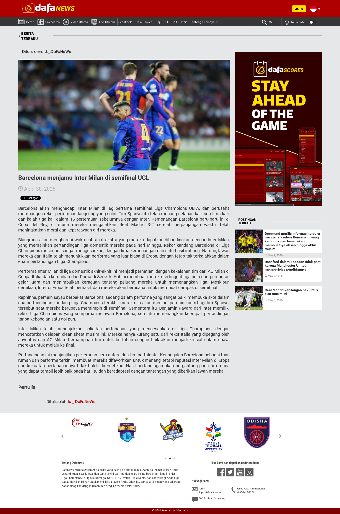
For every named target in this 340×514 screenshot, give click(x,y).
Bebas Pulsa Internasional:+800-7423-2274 (248, 490)
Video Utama (75, 21)
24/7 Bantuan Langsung (208, 499)
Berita (26, 21)
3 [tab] (174, 458)
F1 (166, 22)
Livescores (49, 21)
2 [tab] (170, 458)
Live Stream (103, 21)
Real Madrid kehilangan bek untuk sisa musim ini (291, 292)
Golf (174, 22)
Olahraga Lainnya (203, 22)
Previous (59, 436)
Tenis (183, 22)
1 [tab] (165, 458)
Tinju (158, 22)
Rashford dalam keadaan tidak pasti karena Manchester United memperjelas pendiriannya (293, 265)
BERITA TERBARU (28, 36)
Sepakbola (125, 22)
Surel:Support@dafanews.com (208, 490)
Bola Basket (144, 22)
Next (280, 436)
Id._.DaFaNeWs (81, 401)
